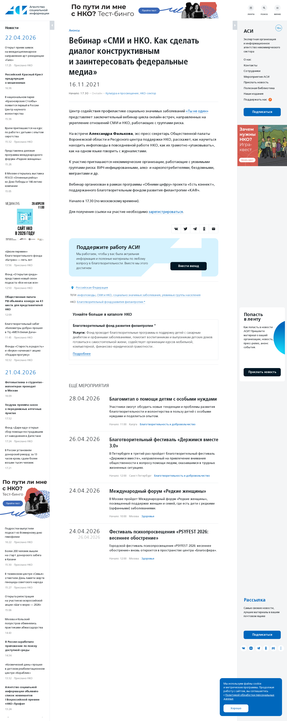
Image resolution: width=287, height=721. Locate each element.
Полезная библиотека (259, 88)
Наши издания (253, 93)
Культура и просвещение (122, 93)
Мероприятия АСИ (256, 76)
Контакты (250, 65)
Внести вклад (188, 266)
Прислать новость (256, 82)
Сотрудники (252, 70)
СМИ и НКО (104, 295)
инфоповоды (86, 295)
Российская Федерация (92, 287)
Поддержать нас (255, 99)
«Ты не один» (197, 111)
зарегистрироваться (166, 211)
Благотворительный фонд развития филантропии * (111, 301)
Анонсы (74, 30)
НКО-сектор (148, 93)
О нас (247, 59)
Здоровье (148, 516)
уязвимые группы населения (181, 295)
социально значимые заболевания (136, 295)
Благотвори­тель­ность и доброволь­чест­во (167, 423)
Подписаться (262, 112)
